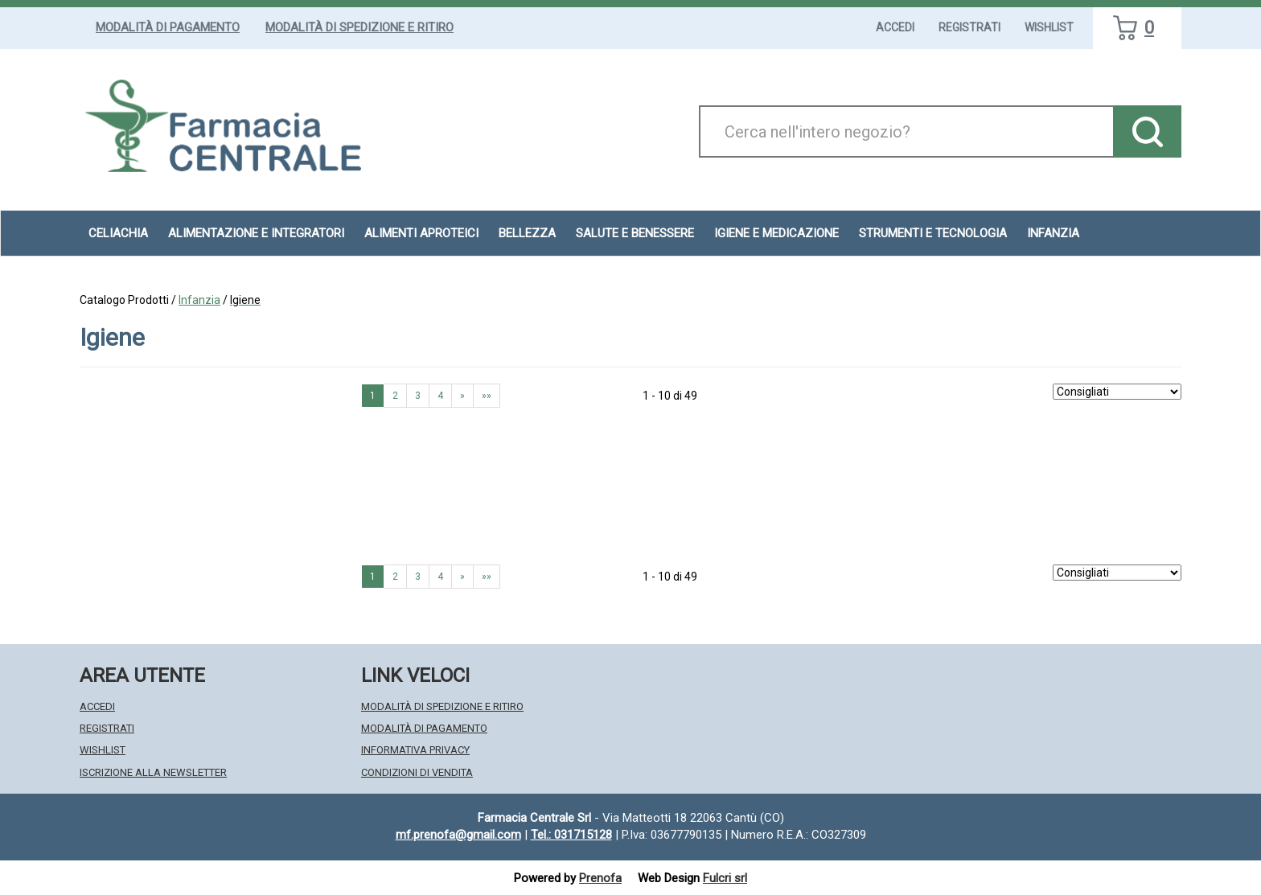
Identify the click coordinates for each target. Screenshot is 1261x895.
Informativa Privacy (415, 750)
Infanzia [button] (1053, 233)
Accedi (895, 27)
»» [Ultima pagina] (486, 395)
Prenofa (600, 878)
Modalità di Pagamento (168, 27)
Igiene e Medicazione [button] (776, 233)
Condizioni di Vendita (417, 772)
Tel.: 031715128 (571, 834)
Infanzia (199, 300)
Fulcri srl (725, 878)
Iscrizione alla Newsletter (153, 772)
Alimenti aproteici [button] (421, 233)
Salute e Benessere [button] (635, 233)
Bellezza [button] (527, 233)
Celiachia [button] (118, 233)
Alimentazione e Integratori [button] (256, 233)
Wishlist (1049, 27)
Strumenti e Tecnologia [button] (933, 233)
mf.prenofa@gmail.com (458, 834)
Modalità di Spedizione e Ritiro (359, 27)
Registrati (969, 27)
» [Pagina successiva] (462, 395)
